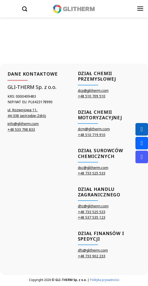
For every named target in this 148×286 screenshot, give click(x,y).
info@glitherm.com (23, 123)
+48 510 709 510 (91, 96)
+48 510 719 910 (91, 134)
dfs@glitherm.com (93, 250)
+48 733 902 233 (91, 256)
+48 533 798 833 (21, 129)
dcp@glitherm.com (93, 90)
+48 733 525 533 (91, 173)
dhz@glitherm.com (93, 206)
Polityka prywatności (104, 280)
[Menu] (140, 8)
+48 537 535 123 (91, 217)
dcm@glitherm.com (94, 129)
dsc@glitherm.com (93, 167)
